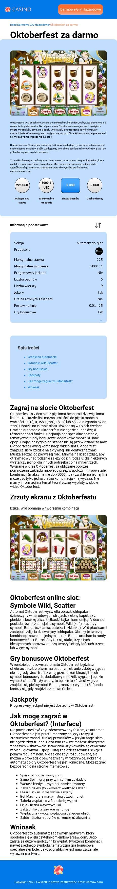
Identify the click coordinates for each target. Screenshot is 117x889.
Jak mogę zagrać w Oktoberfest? (50, 381)
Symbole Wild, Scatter (42, 363)
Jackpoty (34, 375)
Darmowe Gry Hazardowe (80, 9)
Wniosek (34, 387)
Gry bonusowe (37, 369)
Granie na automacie (42, 357)
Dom (13, 25)
